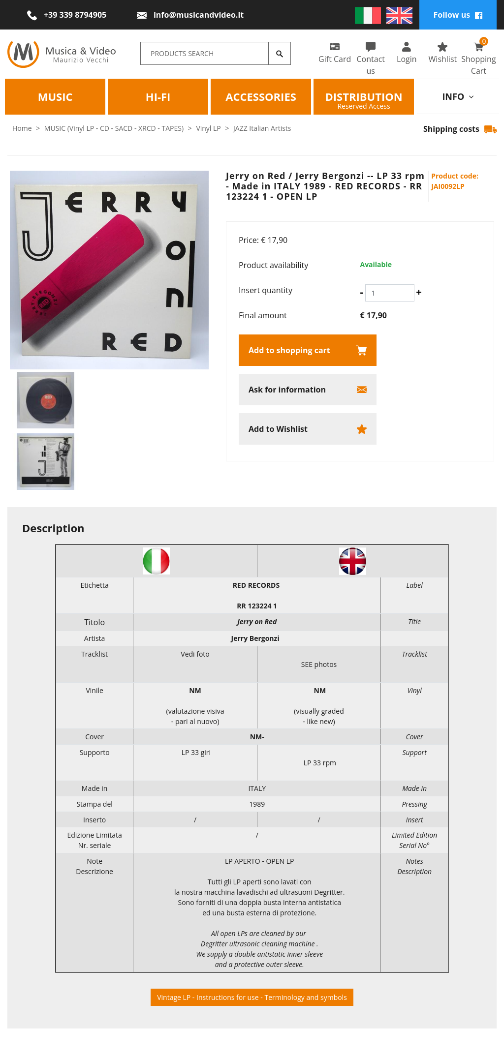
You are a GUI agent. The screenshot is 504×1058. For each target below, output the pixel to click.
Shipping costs (460, 128)
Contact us (371, 59)
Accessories (261, 96)
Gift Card (335, 53)
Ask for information (287, 389)
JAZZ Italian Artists (262, 128)
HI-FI (158, 96)
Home (22, 128)
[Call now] (66, 14)
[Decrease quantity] (361, 292)
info (457, 96)
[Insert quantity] (389, 293)
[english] (399, 15)
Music (55, 96)
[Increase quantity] (418, 292)
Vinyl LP (208, 128)
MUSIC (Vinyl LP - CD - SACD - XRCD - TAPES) (114, 128)
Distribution (364, 96)
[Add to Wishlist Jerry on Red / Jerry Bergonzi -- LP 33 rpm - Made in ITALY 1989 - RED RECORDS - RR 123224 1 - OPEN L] (308, 429)
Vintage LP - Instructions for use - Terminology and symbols (252, 997)
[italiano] (368, 15)
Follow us (457, 14)
